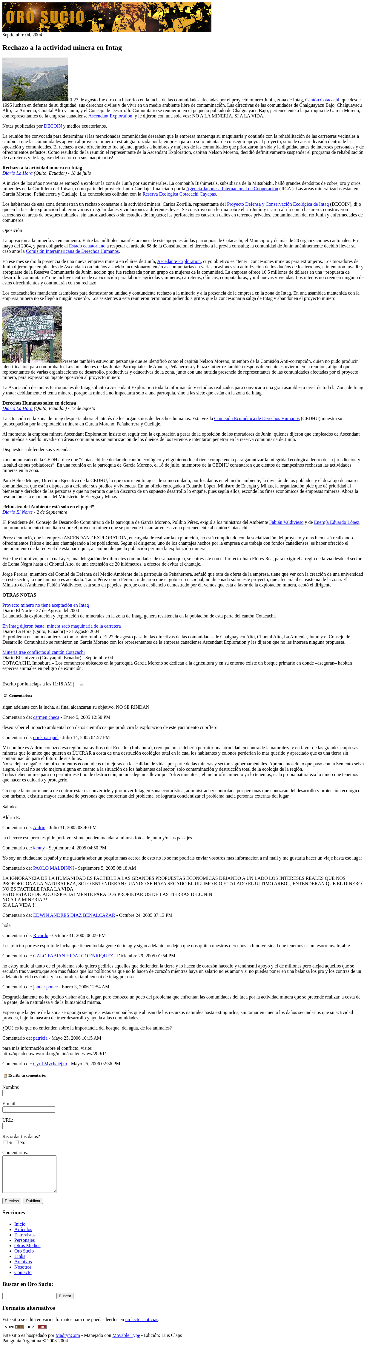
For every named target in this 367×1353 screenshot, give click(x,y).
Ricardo (40, 935)
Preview (12, 1208)
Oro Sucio (24, 1258)
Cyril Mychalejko (50, 1063)
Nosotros (23, 1274)
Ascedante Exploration (179, 261)
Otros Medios (27, 1252)
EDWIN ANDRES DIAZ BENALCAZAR (74, 915)
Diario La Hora (17, 173)
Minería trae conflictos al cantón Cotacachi (43, 652)
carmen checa (46, 717)
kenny (39, 847)
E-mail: (9, 1103)
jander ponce (45, 986)
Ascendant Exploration (110, 115)
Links (19, 1263)
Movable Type (126, 1342)
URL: (7, 1120)
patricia (40, 1038)
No (22, 1142)
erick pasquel (46, 737)
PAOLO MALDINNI (53, 868)
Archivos (23, 1268)
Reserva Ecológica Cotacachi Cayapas (179, 193)
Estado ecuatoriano (87, 245)
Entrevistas (25, 1241)
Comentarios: (15, 1152)
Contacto (23, 1279)
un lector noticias (141, 1326)
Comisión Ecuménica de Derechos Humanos (257, 418)
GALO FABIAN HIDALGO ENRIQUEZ (73, 955)
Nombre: (10, 1087)
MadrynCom (68, 1342)
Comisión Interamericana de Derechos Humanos (72, 251)
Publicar (33, 1208)
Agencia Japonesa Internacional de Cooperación (232, 188)
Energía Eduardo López (337, 522)
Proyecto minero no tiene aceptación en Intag (45, 605)
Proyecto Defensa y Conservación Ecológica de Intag (278, 204)
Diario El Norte (17, 512)
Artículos (23, 1236)
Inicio (19, 1231)
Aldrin (39, 827)
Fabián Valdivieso (286, 522)
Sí (10, 1142)
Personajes (24, 1247)
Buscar (65, 1303)
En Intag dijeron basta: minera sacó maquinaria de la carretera (61, 625)
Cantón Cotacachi (322, 99)
